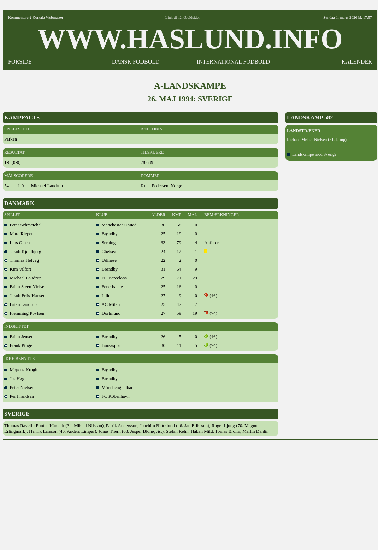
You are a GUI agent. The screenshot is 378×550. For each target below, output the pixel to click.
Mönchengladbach (116, 387)
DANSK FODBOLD (136, 62)
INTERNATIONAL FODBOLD (233, 62)
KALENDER (357, 62)
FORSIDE (20, 62)
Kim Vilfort (17, 269)
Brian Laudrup (20, 304)
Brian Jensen (18, 336)
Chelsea (106, 251)
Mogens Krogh (20, 369)
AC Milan (108, 304)
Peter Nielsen (19, 387)
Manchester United (116, 224)
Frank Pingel (18, 345)
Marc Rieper (18, 233)
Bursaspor (108, 345)
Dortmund (108, 313)
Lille (103, 295)
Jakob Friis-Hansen (24, 295)
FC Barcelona (111, 277)
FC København (113, 396)
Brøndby (107, 233)
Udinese (106, 260)
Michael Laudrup (22, 277)
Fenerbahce (109, 286)
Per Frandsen (19, 396)
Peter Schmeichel (23, 224)
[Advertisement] (190, 492)
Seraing (106, 242)
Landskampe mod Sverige (311, 154)
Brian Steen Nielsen (25, 286)
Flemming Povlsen (24, 313)
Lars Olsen (17, 242)
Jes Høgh (15, 378)
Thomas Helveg (21, 260)
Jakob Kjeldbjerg (22, 251)
